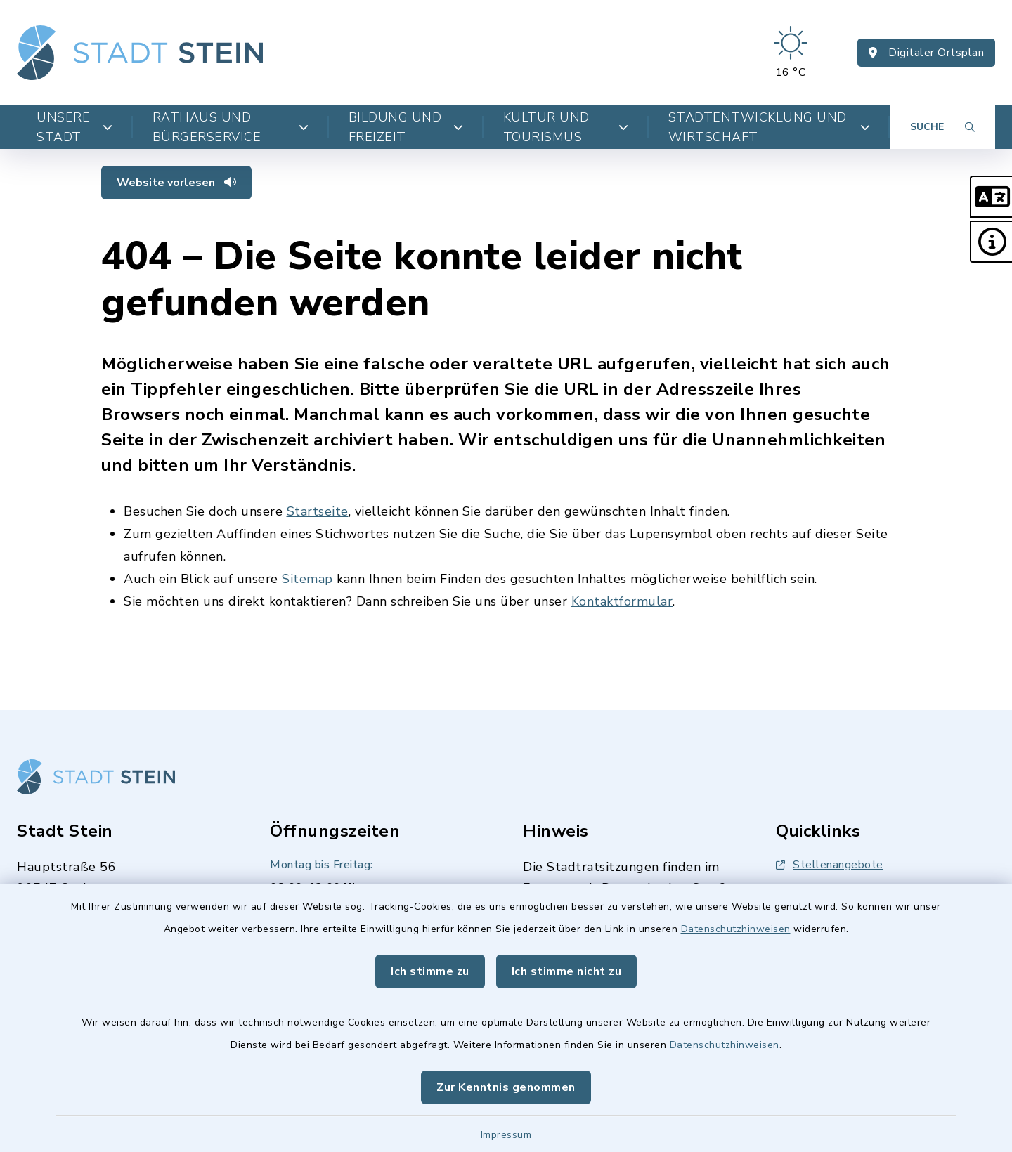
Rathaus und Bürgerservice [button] (231, 127)
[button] (991, 197)
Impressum (506, 1134)
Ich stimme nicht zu (567, 971)
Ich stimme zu (430, 971)
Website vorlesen (176, 182)
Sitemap (307, 578)
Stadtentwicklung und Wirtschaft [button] (769, 127)
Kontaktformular (622, 601)
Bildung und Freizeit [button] (406, 127)
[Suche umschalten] (942, 127)
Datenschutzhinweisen (736, 929)
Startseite (318, 511)
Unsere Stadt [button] (75, 127)
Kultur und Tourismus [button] (566, 127)
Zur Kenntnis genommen (506, 1087)
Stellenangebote (829, 864)
